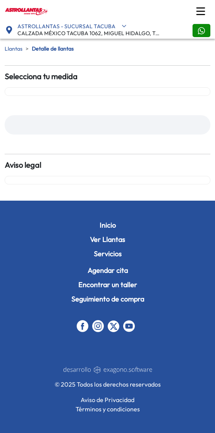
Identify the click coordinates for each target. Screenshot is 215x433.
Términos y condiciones (108, 409)
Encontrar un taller (107, 284)
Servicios (108, 253)
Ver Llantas (107, 239)
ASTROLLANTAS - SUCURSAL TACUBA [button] (72, 26)
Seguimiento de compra (107, 299)
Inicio (108, 225)
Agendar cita (108, 270)
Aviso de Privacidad (107, 400)
